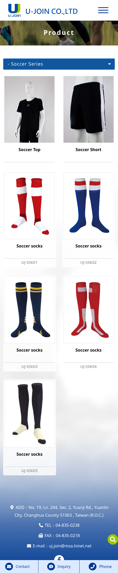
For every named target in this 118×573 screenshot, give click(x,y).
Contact (23, 566)
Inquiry (64, 566)
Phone (105, 566)
